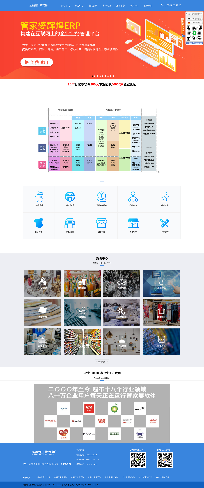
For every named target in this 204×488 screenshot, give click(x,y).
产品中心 (79, 5)
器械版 (101, 139)
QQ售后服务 (196, 23)
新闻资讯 (93, 5)
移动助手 (101, 146)
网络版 (54, 145)
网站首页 (65, 5)
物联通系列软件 (111, 477)
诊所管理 (101, 141)
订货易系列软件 (128, 477)
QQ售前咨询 (196, 19)
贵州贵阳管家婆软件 (195, 14)
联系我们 (134, 5)
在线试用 (148, 5)
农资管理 (101, 144)
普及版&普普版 (54, 163)
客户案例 (107, 5)
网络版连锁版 (78, 147)
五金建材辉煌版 (124, 158)
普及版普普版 (78, 163)
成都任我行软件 (43, 477)
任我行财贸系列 (77, 477)
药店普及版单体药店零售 (101, 163)
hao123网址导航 (162, 477)
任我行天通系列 (94, 477)
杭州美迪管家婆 (145, 477)
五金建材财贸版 (124, 133)
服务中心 (120, 5)
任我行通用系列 (60, 477)
